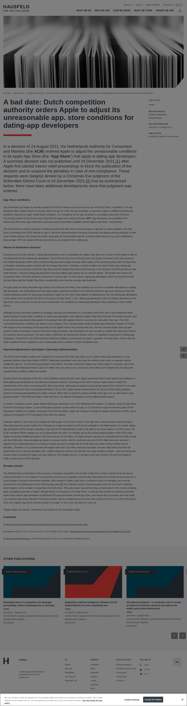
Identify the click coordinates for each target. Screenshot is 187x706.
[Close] (182, 701)
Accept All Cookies (153, 701)
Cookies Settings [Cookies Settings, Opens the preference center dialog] (131, 701)
